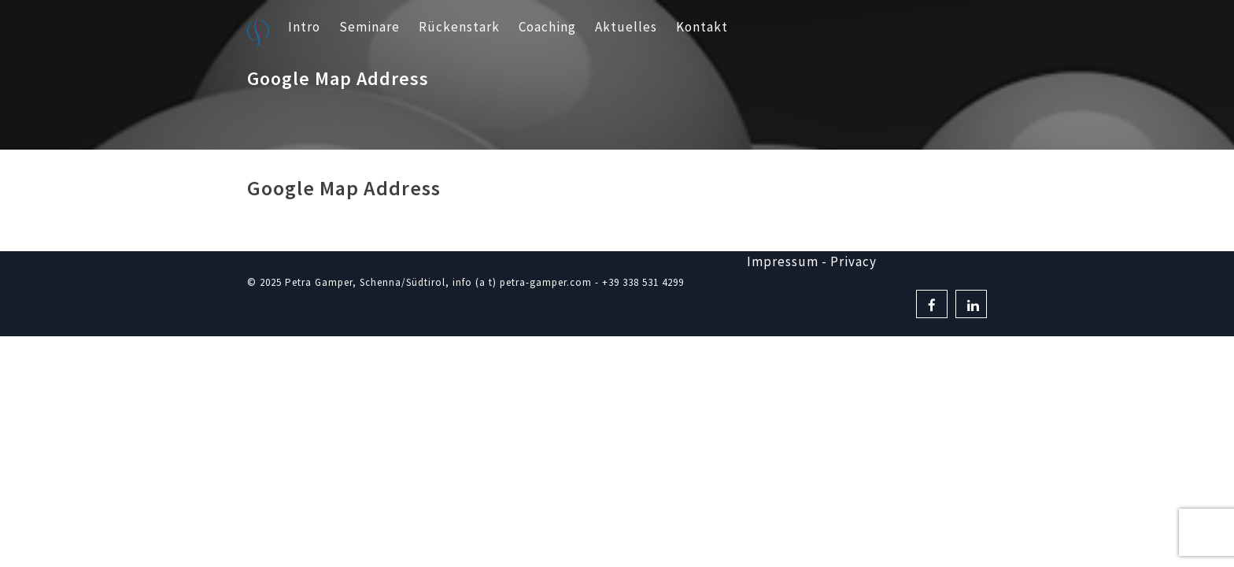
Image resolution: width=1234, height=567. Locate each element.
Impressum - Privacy (812, 261)
